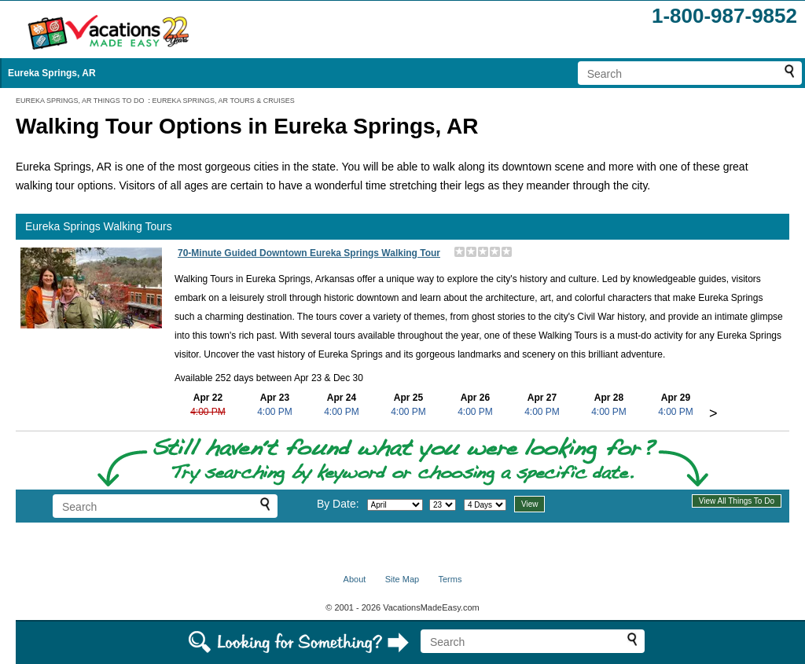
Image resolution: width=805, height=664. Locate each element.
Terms (449, 579)
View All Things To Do (736, 501)
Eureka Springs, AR (52, 73)
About (355, 579)
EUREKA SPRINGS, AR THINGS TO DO (80, 101)
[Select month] (395, 505)
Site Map (402, 579)
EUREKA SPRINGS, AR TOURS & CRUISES (224, 101)
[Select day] (442, 505)
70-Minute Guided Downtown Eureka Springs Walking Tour (309, 253)
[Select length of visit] (485, 505)
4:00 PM (208, 411)
